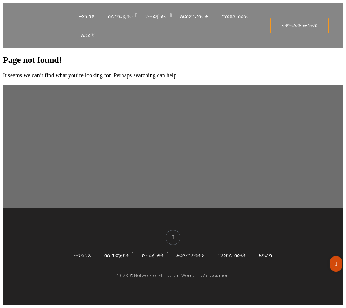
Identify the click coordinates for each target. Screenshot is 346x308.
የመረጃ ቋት (157, 16)
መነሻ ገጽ (86, 16)
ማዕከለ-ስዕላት (236, 16)
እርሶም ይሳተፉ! (194, 16)
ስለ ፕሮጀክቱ (121, 16)
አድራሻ (88, 34)
